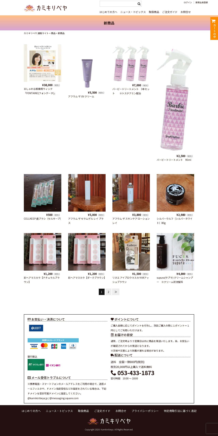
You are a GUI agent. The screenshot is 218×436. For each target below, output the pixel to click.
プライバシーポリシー (145, 411)
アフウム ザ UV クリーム (81, 96)
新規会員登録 (202, 2)
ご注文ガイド (169, 12)
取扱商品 (154, 12)
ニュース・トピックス (133, 12)
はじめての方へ (108, 12)
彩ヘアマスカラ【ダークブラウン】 (87, 277)
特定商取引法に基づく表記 (180, 411)
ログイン (188, 2)
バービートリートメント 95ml (174, 159)
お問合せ (186, 12)
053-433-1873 (132, 373)
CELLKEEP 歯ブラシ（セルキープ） (43, 218)
